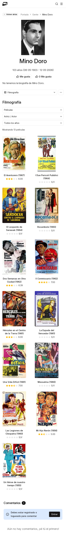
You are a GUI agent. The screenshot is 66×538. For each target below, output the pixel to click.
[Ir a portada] (4, 4)
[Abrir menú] (61, 4)
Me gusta (23, 76)
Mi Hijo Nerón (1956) (46, 430)
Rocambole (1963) (46, 227)
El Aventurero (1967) (14, 175)
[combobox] (29, 92)
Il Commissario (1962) (47, 278)
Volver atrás (10, 14)
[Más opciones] (61, 92)
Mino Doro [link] (47, 14)
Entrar (54, 514)
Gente (35, 14)
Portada (24, 14)
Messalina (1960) (47, 382)
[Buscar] (56, 3)
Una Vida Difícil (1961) (14, 382)
